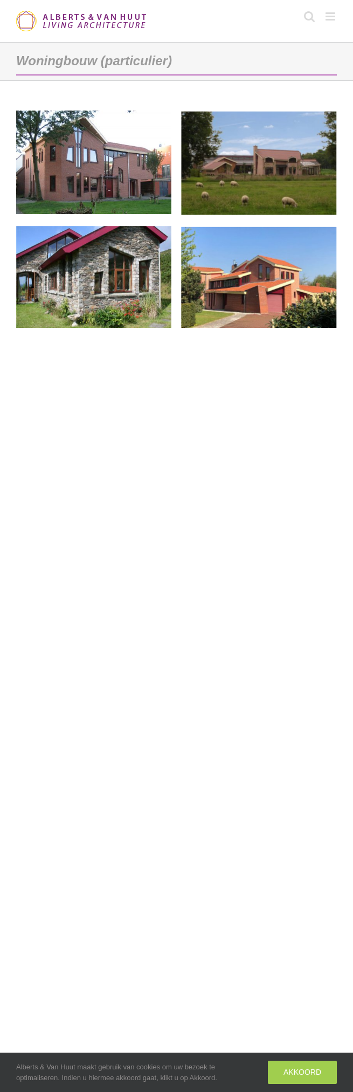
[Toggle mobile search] (309, 16)
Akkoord (302, 1072)
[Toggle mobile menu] (331, 16)
